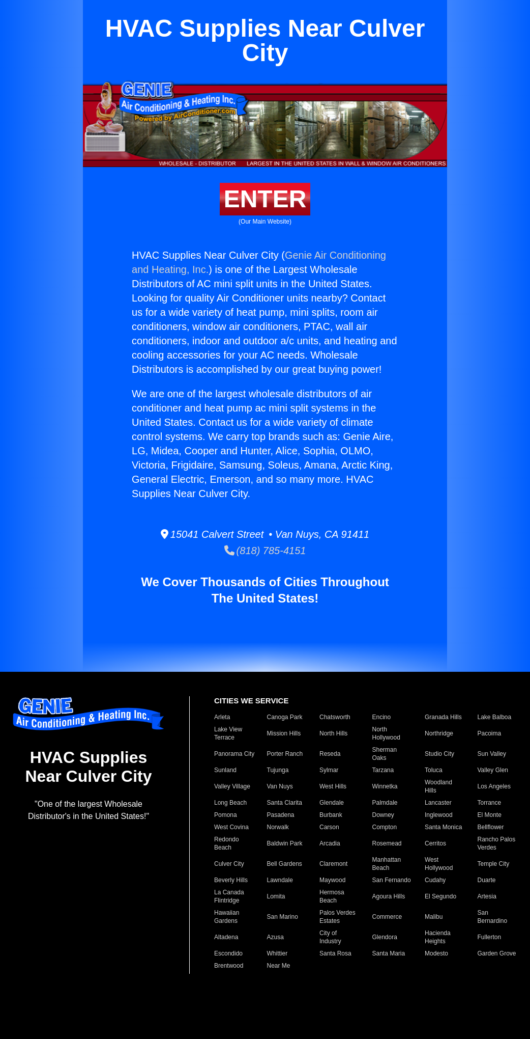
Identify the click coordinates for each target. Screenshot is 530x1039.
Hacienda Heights (438, 937)
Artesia (487, 896)
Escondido (228, 953)
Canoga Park (285, 717)
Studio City (439, 753)
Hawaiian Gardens (226, 916)
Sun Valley (492, 753)
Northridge (439, 733)
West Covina (231, 827)
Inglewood (439, 814)
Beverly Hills (231, 880)
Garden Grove (497, 953)
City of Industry (330, 937)
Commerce (387, 916)
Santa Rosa (335, 953)
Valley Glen (493, 770)
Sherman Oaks (384, 753)
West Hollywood (439, 863)
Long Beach (230, 802)
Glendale (331, 802)
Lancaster (438, 802)
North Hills (333, 733)
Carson (329, 827)
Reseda (329, 753)
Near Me (278, 965)
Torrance (490, 802)
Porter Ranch (285, 753)
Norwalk (278, 827)
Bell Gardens (284, 863)
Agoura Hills (388, 896)
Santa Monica (443, 827)
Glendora (384, 937)
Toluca (434, 770)
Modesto (436, 953)
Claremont (333, 863)
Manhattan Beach (386, 863)
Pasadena (281, 814)
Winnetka (385, 786)
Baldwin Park (285, 843)
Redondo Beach (226, 843)
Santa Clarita (284, 802)
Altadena (226, 937)
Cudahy (435, 880)
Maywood (332, 880)
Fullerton (490, 937)
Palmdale (385, 802)
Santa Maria (388, 953)
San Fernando (391, 880)
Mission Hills (284, 733)
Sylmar (328, 770)
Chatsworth (334, 717)
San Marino (282, 916)
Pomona (225, 814)
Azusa (275, 937)
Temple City (494, 863)
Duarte (487, 880)
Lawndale (280, 880)
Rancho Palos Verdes (497, 843)
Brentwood (228, 965)
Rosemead (387, 843)
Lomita (276, 896)
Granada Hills (443, 717)
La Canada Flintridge (229, 896)
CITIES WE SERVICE (251, 700)
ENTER (265, 198)
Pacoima (490, 733)
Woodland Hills (438, 786)
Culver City (229, 863)
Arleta (222, 717)
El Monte (490, 814)
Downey (383, 814)
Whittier (277, 953)
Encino (381, 717)
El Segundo (440, 896)
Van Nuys (280, 786)
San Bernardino (493, 916)
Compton (384, 827)
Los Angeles (494, 786)
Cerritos (435, 843)
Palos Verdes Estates (337, 916)
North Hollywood (386, 733)
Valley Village (232, 786)
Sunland (225, 770)
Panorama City (234, 753)
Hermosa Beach (331, 896)
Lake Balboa (495, 717)
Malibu (434, 916)
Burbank (330, 814)
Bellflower (491, 827)
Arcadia (329, 843)
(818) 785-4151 (265, 550)
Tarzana (383, 770)
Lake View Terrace (228, 733)
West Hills (332, 786)
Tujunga (278, 770)
